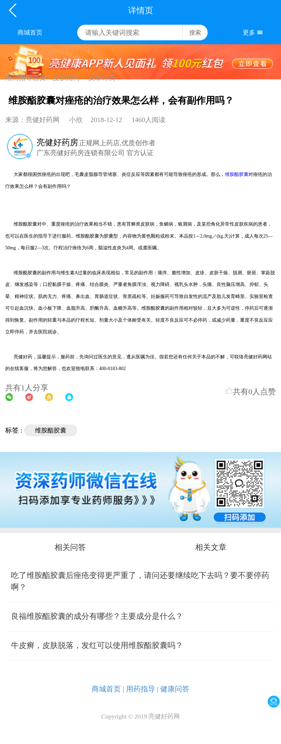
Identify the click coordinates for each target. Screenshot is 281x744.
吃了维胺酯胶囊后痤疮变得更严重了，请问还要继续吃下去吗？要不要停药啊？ (140, 581)
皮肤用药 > (69, 78)
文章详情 (102, 78)
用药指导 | (142, 689)
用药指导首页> (27, 78)
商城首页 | (108, 689)
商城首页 (30, 32)
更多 (249, 32)
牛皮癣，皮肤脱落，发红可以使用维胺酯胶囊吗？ (97, 645)
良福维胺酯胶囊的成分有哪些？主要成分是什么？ (97, 616)
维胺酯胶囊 (236, 174)
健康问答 (174, 689)
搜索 (195, 32)
